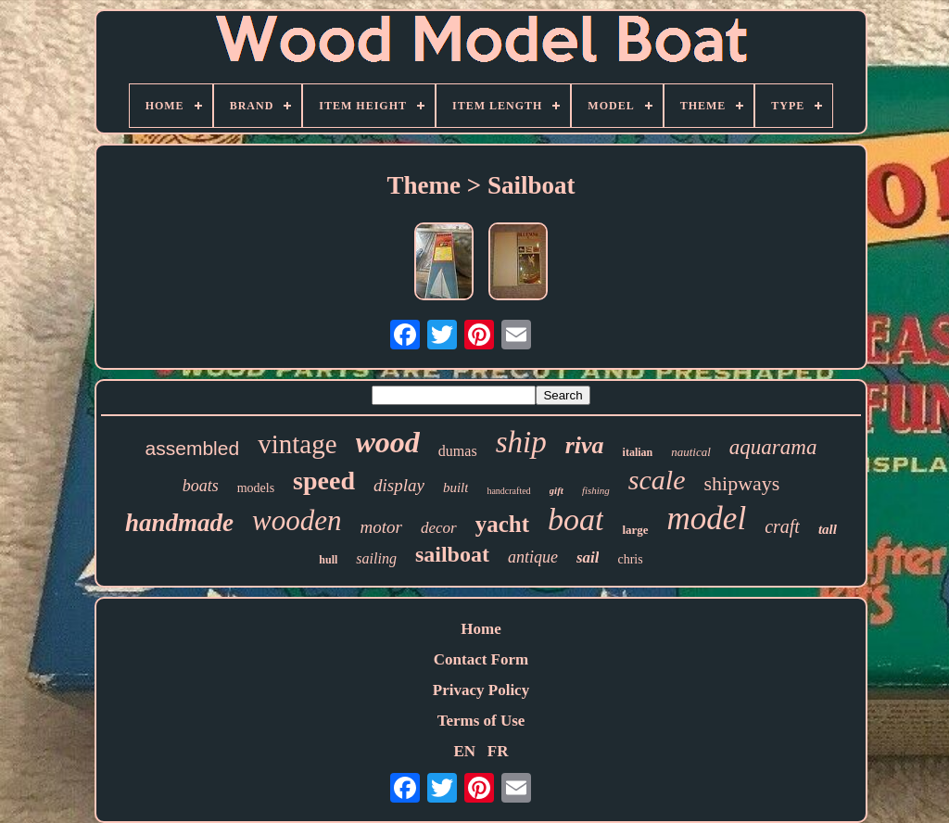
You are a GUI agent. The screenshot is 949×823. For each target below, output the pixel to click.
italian (638, 452)
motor (381, 527)
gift (556, 490)
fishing (596, 490)
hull (328, 559)
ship (521, 442)
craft (782, 526)
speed (324, 480)
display (398, 485)
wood (388, 442)
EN (464, 751)
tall (827, 529)
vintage (297, 444)
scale (657, 479)
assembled (193, 448)
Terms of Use (481, 720)
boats (201, 485)
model (707, 518)
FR (498, 751)
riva (584, 445)
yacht (502, 524)
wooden (296, 520)
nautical (691, 452)
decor (439, 528)
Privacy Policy (481, 690)
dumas (457, 451)
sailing (376, 558)
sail (588, 557)
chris (629, 559)
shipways (741, 483)
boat (575, 519)
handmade (179, 523)
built (456, 487)
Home (480, 629)
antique (533, 557)
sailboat (452, 554)
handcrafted (508, 491)
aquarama (773, 447)
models (255, 488)
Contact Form (481, 659)
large (635, 530)
